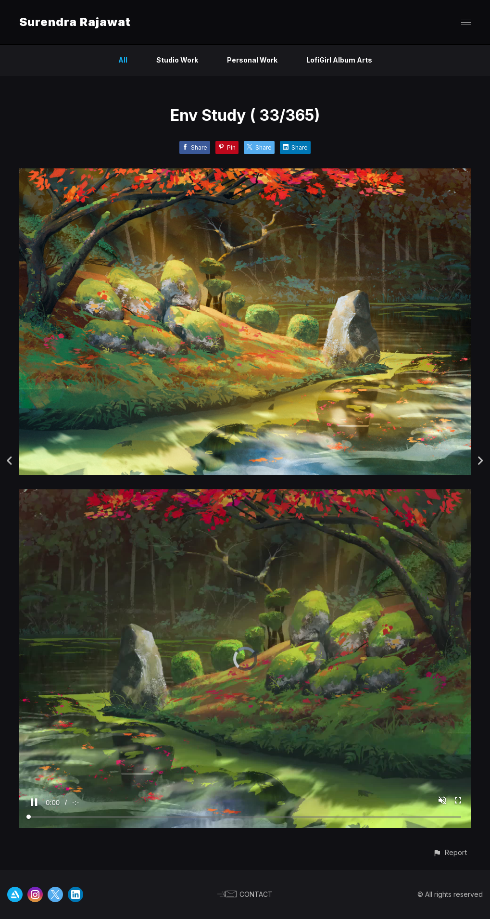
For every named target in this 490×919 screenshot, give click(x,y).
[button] (450, 852)
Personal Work (252, 60)
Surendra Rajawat (75, 22)
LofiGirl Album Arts (339, 60)
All (122, 60)
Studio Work (177, 60)
